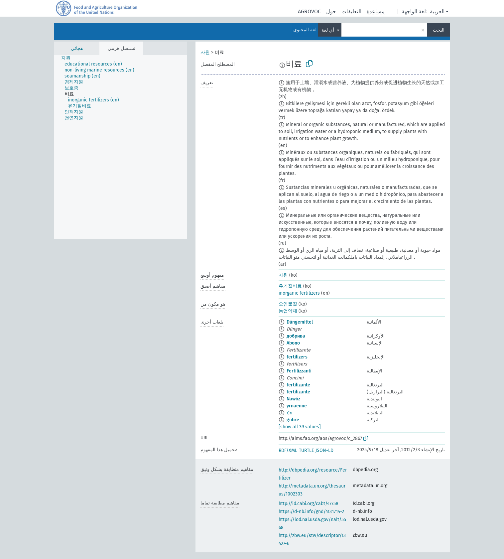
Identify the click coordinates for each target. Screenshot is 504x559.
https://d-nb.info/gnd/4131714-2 (311, 511)
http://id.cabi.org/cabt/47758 (308, 503)
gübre (293, 420)
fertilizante (298, 385)
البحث (438, 30)
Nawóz (293, 399)
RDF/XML (288, 450)
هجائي (77, 48)
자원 (205, 52)
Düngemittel (300, 322)
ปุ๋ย (289, 413)
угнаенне (297, 406)
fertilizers (297, 357)
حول (331, 11)
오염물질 (288, 304)
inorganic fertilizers (299, 293)
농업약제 (288, 311)
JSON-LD (324, 450)
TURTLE (306, 450)
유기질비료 (290, 286)
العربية (437, 11)
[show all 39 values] (300, 427)
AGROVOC (309, 11)
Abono (293, 343)
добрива (296, 336)
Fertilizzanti (299, 371)
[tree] (120, 147)
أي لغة (328, 30)
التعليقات (351, 11)
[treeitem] (68, 58)
